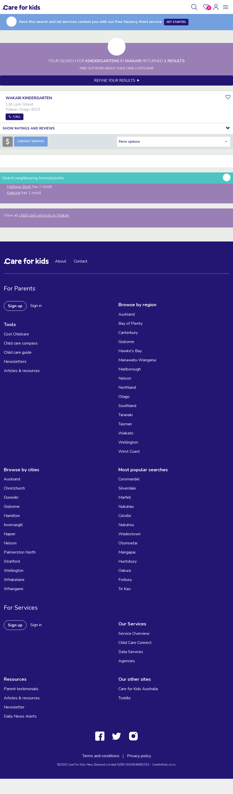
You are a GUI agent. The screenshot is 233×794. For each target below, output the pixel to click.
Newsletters (15, 361)
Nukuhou (126, 525)
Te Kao (124, 589)
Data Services (130, 652)
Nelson (124, 378)
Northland (127, 387)
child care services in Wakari (44, 215)
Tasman (125, 424)
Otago (124, 396)
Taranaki (125, 415)
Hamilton (12, 515)
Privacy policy (139, 756)
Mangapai (126, 552)
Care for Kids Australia (138, 689)
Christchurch (14, 488)
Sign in (36, 306)
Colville (124, 515)
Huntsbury (127, 561)
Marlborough (129, 369)
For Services (21, 608)
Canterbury (128, 332)
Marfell (124, 497)
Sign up (15, 306)
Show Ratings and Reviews (29, 128)
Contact (80, 261)
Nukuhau (126, 506)
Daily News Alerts (20, 716)
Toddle (124, 698)
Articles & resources (22, 371)
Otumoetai (127, 543)
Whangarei (13, 589)
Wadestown (129, 534)
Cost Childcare (16, 334)
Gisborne (126, 342)
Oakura (124, 570)
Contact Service (30, 141)
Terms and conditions (100, 756)
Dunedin (11, 497)
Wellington (128, 442)
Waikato (125, 433)
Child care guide (18, 352)
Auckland (126, 314)
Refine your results (116, 80)
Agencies (126, 661)
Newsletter (14, 707)
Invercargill (13, 525)
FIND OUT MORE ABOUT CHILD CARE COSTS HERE (117, 68)
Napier (10, 534)
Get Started (176, 22)
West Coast (129, 451)
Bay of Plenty (130, 323)
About (60, 261)
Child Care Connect (135, 642)
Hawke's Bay (130, 351)
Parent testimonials (21, 689)
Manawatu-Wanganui (137, 360)
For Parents (19, 288)
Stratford (12, 561)
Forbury (125, 579)
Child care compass (21, 343)
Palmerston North (20, 552)
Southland (127, 406)
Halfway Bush (19, 186)
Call (16, 117)
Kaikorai (13, 192)
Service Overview (133, 633)
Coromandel (129, 479)
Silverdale (127, 488)
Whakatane (14, 579)
